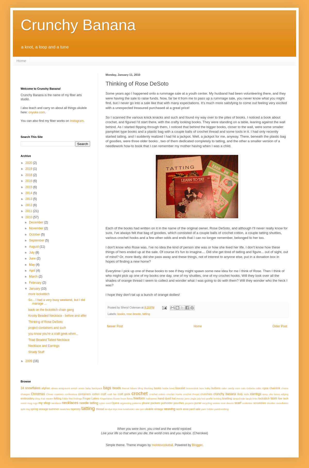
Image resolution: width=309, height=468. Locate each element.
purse (197, 403)
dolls (246, 394)
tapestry (76, 409)
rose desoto (133, 313)
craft (103, 394)
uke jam (139, 409)
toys (115, 409)
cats (243, 388)
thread (100, 409)
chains (284, 388)
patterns (136, 403)
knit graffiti (207, 398)
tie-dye (108, 409)
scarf (238, 403)
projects (189, 403)
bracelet (180, 388)
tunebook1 (129, 409)
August (34, 246)
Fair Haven (47, 398)
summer (54, 409)
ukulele (149, 409)
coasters (59, 394)
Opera (115, 403)
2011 (29, 211)
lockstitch (264, 398)
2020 (29, 163)
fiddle (65, 398)
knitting (217, 398)
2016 (29, 181)
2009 (29, 361)
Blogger (197, 445)
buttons (215, 388)
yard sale (195, 409)
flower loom (119, 398)
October (35, 234)
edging (284, 394)
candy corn (234, 388)
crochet (139, 393)
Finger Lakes (91, 398)
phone (146, 403)
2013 (29, 199)
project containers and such (47, 328)
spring (34, 409)
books (121, 313)
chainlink (274, 388)
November (36, 228)
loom (274, 398)
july (199, 398)
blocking (148, 388)
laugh (249, 398)
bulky (207, 388)
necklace (56, 403)
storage (43, 409)
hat (174, 398)
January (35, 288)
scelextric (247, 403)
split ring (25, 409)
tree (120, 409)
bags (107, 388)
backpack (97, 388)
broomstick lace (195, 388)
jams (187, 398)
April (32, 270)
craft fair (112, 394)
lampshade (239, 398)
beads (117, 388)
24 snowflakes (30, 388)
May (32, 264)
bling (140, 388)
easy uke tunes (271, 394)
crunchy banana (224, 394)
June (33, 258)
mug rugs (32, 403)
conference (71, 394)
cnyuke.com (37, 112)
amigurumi (64, 388)
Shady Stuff (36, 352)
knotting (227, 398)
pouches (179, 403)
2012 (29, 205)
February (35, 283)
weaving (169, 409)
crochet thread (191, 394)
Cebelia (250, 388)
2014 (29, 193)
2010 (29, 217)
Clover (49, 394)
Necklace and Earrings (43, 346)
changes (25, 394)
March (34, 276)
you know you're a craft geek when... (53, 334)
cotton (95, 394)
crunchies (206, 394)
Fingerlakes (106, 398)
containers (84, 394)
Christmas (38, 394)
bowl (172, 388)
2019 (29, 169)
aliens (54, 388)
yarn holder (207, 409)
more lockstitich (39, 294)
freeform (139, 398)
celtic (258, 388)
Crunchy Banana (78, 25)
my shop (44, 403)
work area (182, 409)
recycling (207, 403)
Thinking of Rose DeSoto (45, 322)
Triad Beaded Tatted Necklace (49, 340)
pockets (155, 403)
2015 (29, 187)
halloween (151, 398)
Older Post (279, 326)
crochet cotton (157, 394)
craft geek (124, 394)
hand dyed (164, 398)
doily (240, 394)
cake (224, 388)
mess (24, 403)
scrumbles (259, 403)
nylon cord (105, 403)
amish (74, 388)
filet (71, 398)
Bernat (125, 388)
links (255, 398)
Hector (180, 398)
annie (81, 388)
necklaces (70, 403)
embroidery (28, 398)
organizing (125, 403)
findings (77, 398)
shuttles (271, 403)
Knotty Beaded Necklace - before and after (57, 315)
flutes (130, 398)
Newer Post (115, 326)
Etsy (37, 398)
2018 (29, 175)
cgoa (265, 388)
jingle (193, 398)
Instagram (77, 121)
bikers (133, 388)
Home (21, 61)
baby (88, 388)
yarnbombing (221, 409)
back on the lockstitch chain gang (51, 310)
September (37, 240)
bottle (165, 388)
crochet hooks (174, 394)
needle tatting (89, 403)
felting (57, 398)
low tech (283, 398)
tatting (146, 313)
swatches (65, 409)
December (36, 222)
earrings (255, 394)
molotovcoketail (162, 445)
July (32, 252)
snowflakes (282, 403)
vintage (158, 409)
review (216, 403)
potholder (167, 403)
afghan (45, 388)
